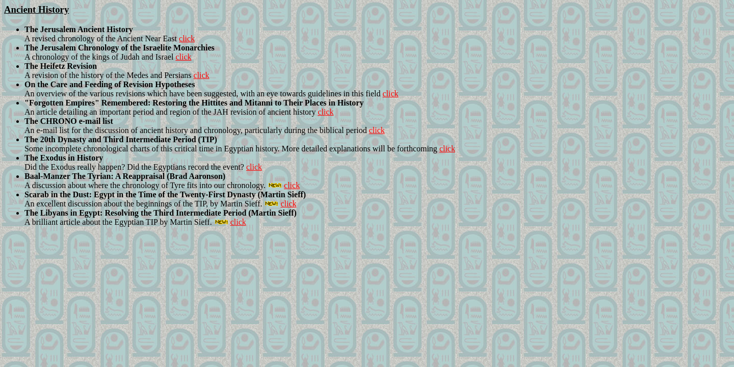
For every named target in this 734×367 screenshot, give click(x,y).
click (187, 38)
